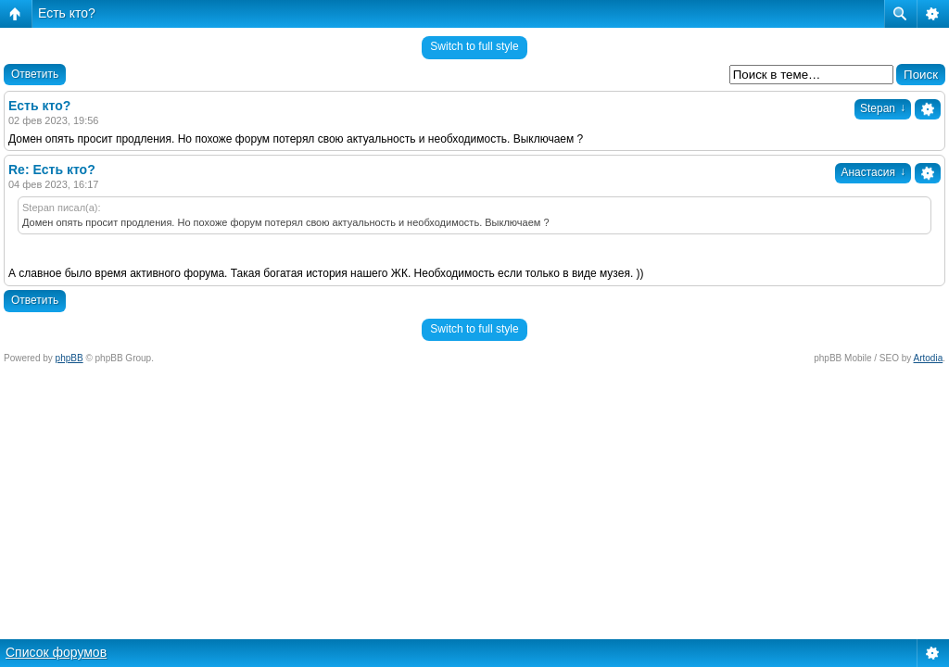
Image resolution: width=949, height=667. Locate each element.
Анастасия (873, 172)
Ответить (34, 74)
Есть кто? (66, 13)
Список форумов (56, 652)
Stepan (882, 108)
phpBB (69, 358)
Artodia (928, 358)
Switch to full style (474, 46)
